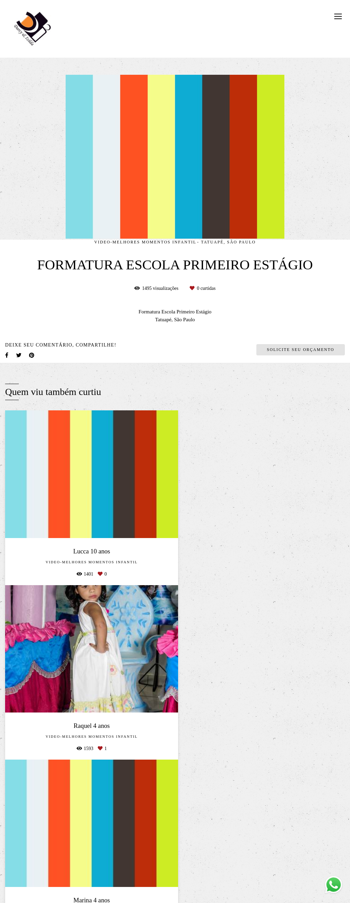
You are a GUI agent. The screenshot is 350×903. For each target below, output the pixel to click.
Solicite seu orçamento (300, 350)
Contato (286, 872)
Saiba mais (92, 864)
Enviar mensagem (289, 812)
